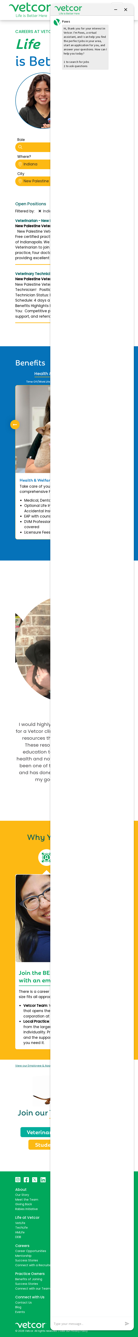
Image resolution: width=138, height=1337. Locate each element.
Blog (18, 1307)
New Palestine (50, 181)
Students (47, 1144)
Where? (24, 156)
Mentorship (23, 1256)
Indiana (50, 164)
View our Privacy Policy (73, 1331)
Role (21, 139)
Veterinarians (45, 1131)
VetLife (20, 1223)
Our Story (22, 1195)
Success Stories (26, 1260)
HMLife (20, 1232)
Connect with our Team (32, 1288)
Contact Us (23, 1302)
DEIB (18, 1237)
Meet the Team (26, 1199)
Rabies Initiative (26, 1209)
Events (20, 1312)
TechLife (21, 1227)
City (20, 173)
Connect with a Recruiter (33, 1265)
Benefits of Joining (28, 1279)
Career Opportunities (30, 1251)
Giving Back (23, 1204)
